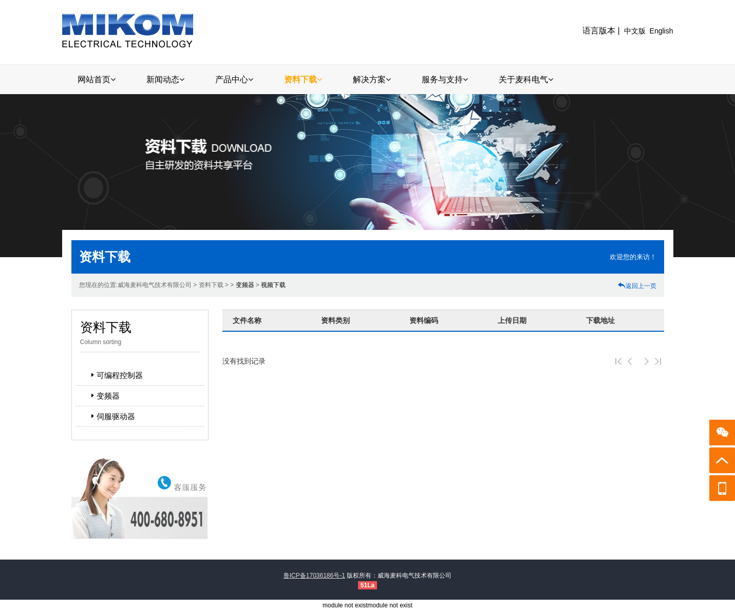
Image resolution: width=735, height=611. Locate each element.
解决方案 (372, 79)
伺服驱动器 (111, 416)
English (661, 31)
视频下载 (273, 285)
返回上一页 (636, 286)
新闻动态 (165, 79)
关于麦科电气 (526, 79)
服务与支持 (445, 79)
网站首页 (97, 79)
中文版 (635, 31)
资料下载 (303, 79)
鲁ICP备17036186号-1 (314, 575)
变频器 (245, 285)
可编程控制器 (115, 375)
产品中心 (234, 79)
